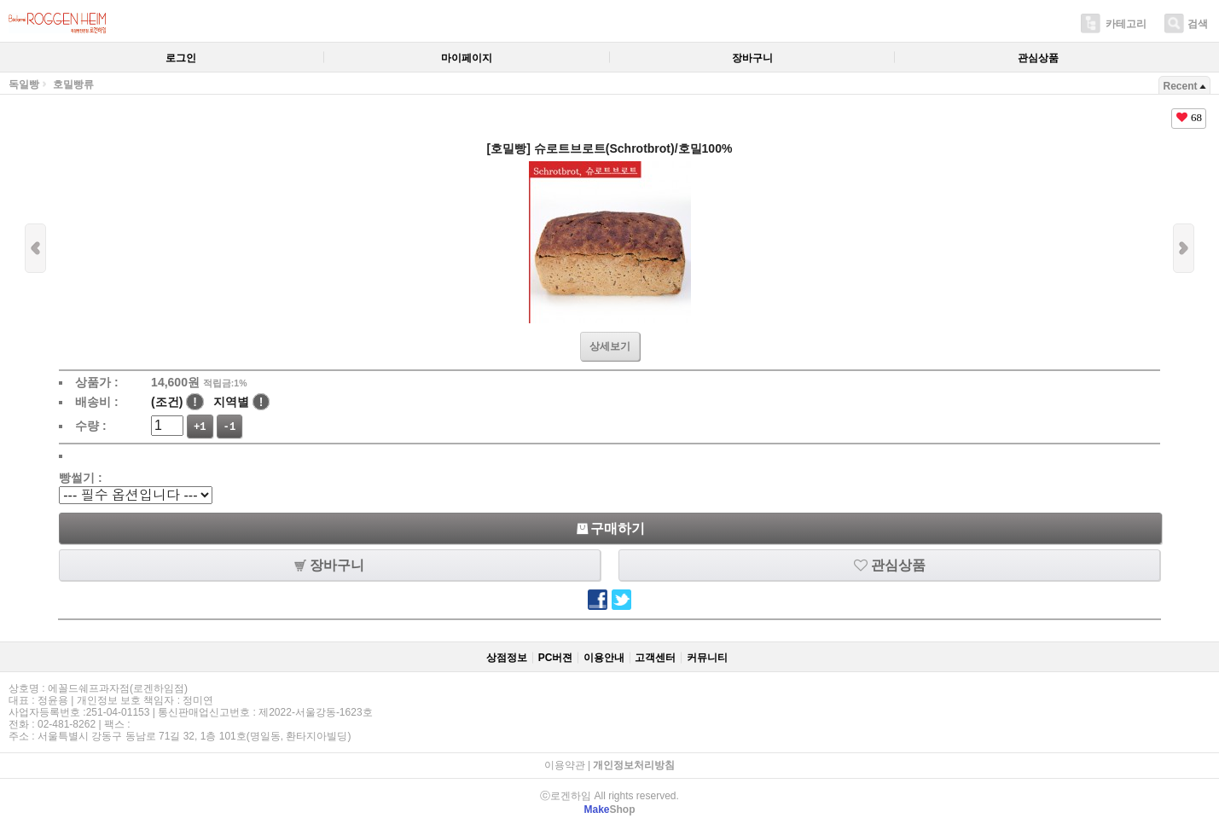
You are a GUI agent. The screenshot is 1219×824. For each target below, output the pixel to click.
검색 (1197, 24)
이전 (35, 248)
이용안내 (603, 658)
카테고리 (1126, 24)
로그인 (180, 58)
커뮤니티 (707, 658)
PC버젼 (555, 658)
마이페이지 (466, 58)
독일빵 (24, 84)
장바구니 (752, 58)
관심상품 (1038, 58)
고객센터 (655, 658)
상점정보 (506, 658)
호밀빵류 (73, 84)
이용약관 (564, 765)
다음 (1183, 248)
